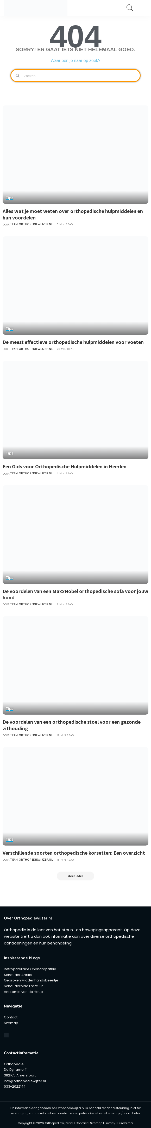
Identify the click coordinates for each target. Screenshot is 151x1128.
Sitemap (11, 1021)
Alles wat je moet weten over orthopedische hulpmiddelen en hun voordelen (73, 213)
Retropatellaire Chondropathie (30, 967)
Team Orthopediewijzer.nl (31, 224)
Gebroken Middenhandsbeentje (31, 978)
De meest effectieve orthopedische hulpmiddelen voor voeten (73, 341)
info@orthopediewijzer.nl (25, 1079)
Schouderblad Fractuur (23, 984)
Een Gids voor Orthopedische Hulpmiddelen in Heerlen (65, 465)
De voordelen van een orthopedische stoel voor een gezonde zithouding (72, 722)
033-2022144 (15, 1084)
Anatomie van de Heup (23, 990)
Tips (9, 198)
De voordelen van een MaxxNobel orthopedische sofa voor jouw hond (75, 592)
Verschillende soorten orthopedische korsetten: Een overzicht (74, 850)
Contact (10, 1015)
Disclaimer (125, 1121)
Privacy (110, 1121)
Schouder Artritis (18, 973)
